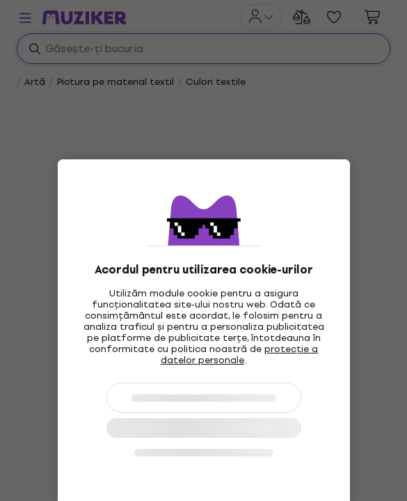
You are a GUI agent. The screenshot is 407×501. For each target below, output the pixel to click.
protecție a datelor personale (239, 354)
